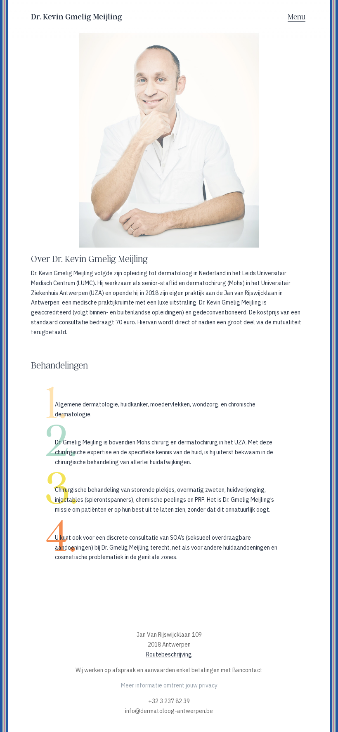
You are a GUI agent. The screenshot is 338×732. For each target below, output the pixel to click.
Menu (296, 16)
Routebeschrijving (169, 654)
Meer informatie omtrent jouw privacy (169, 685)
